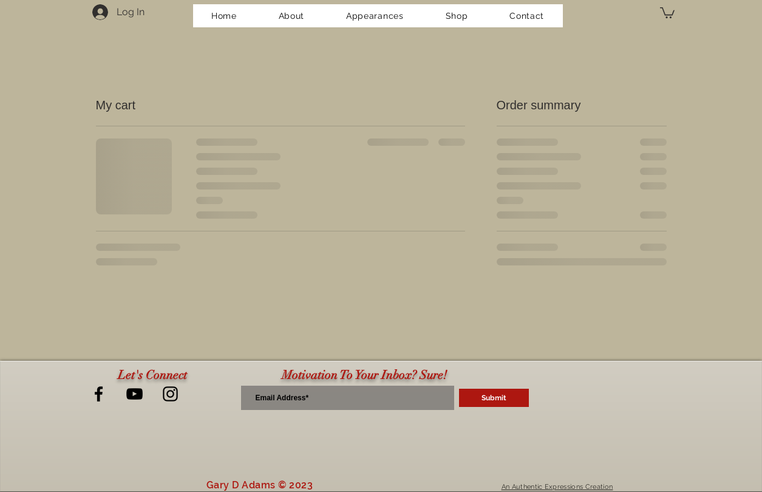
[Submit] (494, 398)
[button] (667, 12)
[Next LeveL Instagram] (170, 394)
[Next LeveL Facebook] (99, 394)
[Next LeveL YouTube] (134, 394)
